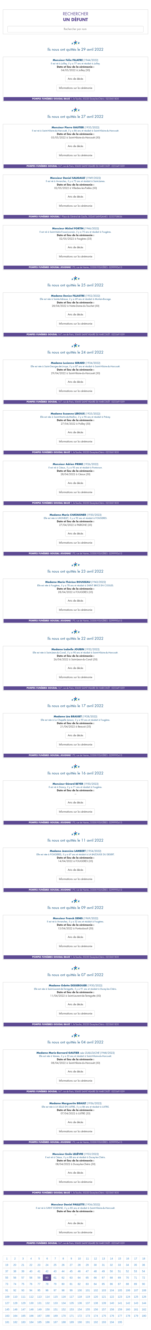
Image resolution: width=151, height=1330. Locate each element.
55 (6, 1277)
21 (22, 1264)
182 (15, 1322)
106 (128, 1290)
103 (104, 1290)
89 (135, 1283)
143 (136, 1303)
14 (111, 1258)
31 (103, 1264)
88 (127, 1283)
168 (47, 1315)
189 (71, 1322)
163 (7, 1315)
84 (95, 1283)
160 (128, 1309)
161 (136, 1309)
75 (22, 1283)
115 (55, 1296)
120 (96, 1296)
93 (22, 1290)
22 (30, 1264)
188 (63, 1322)
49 (103, 1271)
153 (71, 1309)
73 (6, 1283)
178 (128, 1315)
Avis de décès (75, 78)
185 (39, 1322)
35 (135, 1264)
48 (95, 1271)
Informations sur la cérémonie (75, 88)
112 (31, 1296)
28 (79, 1264)
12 (95, 1258)
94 (30, 1290)
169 (55, 1315)
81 (71, 1283)
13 (103, 1258)
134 (63, 1303)
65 (87, 1277)
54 (143, 1271)
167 (39, 1315)
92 (14, 1290)
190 (79, 1322)
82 (79, 1283)
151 (55, 1309)
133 (55, 1303)
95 (38, 1290)
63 (71, 1277)
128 (15, 1303)
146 (15, 1309)
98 (63, 1290)
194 (112, 1322)
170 (63, 1315)
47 (87, 1271)
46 (79, 1271)
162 (144, 1309)
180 (144, 1315)
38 (14, 1271)
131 (39, 1303)
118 (79, 1296)
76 (30, 1283)
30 (95, 1264)
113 (39, 1296)
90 (143, 1283)
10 (79, 1258)
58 (30, 1277)
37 (6, 1271)
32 (111, 1264)
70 (127, 1277)
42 (46, 1271)
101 (88, 1290)
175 (104, 1315)
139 (104, 1303)
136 (79, 1303)
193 (104, 1322)
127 (7, 1303)
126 (144, 1296)
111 (23, 1296)
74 (14, 1283)
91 (6, 1290)
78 (46, 1283)
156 (96, 1309)
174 (96, 1315)
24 (46, 1264)
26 (63, 1264)
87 (119, 1283)
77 (38, 1283)
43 (55, 1271)
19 (6, 1264)
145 (7, 1309)
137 (88, 1303)
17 (135, 1258)
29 (87, 1264)
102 (96, 1290)
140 (112, 1303)
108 (144, 1290)
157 (104, 1309)
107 (136, 1290)
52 (127, 1271)
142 (128, 1303)
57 (22, 1277)
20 (14, 1264)
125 (136, 1296)
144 (144, 1303)
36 (143, 1264)
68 (111, 1277)
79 (55, 1283)
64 (79, 1277)
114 (47, 1296)
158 (112, 1309)
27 (71, 1264)
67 (103, 1277)
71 (135, 1277)
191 (88, 1322)
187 (55, 1322)
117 (71, 1296)
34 (127, 1264)
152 (63, 1309)
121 (104, 1296)
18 (143, 1258)
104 (112, 1290)
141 (120, 1303)
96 (46, 1290)
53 (135, 1271)
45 (71, 1271)
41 (38, 1271)
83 (87, 1283)
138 (96, 1303)
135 (71, 1303)
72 (143, 1277)
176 (112, 1315)
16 (127, 1258)
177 (120, 1315)
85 (103, 1283)
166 (31, 1315)
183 (23, 1322)
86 (111, 1283)
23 (38, 1264)
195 (120, 1322)
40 (30, 1271)
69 (119, 1277)
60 (46, 1277)
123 (120, 1296)
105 (120, 1290)
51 (119, 1271)
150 (47, 1309)
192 (96, 1322)
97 (55, 1290)
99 (71, 1290)
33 (119, 1264)
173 (88, 1315)
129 (23, 1303)
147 (23, 1309)
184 (31, 1322)
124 (128, 1296)
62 (63, 1277)
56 (14, 1277)
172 (79, 1315)
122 (112, 1296)
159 (120, 1309)
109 (7, 1296)
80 (63, 1283)
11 (87, 1258)
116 (63, 1296)
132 (47, 1303)
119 (88, 1296)
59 (38, 1277)
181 (7, 1322)
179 (136, 1315)
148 (31, 1309)
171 (71, 1315)
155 (88, 1309)
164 (15, 1315)
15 (119, 1258)
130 (31, 1303)
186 (47, 1322)
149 (39, 1309)
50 (111, 1271)
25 (55, 1264)
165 (23, 1315)
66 (95, 1277)
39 (22, 1271)
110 (15, 1296)
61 (55, 1277)
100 (79, 1290)
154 (79, 1309)
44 (63, 1271)
